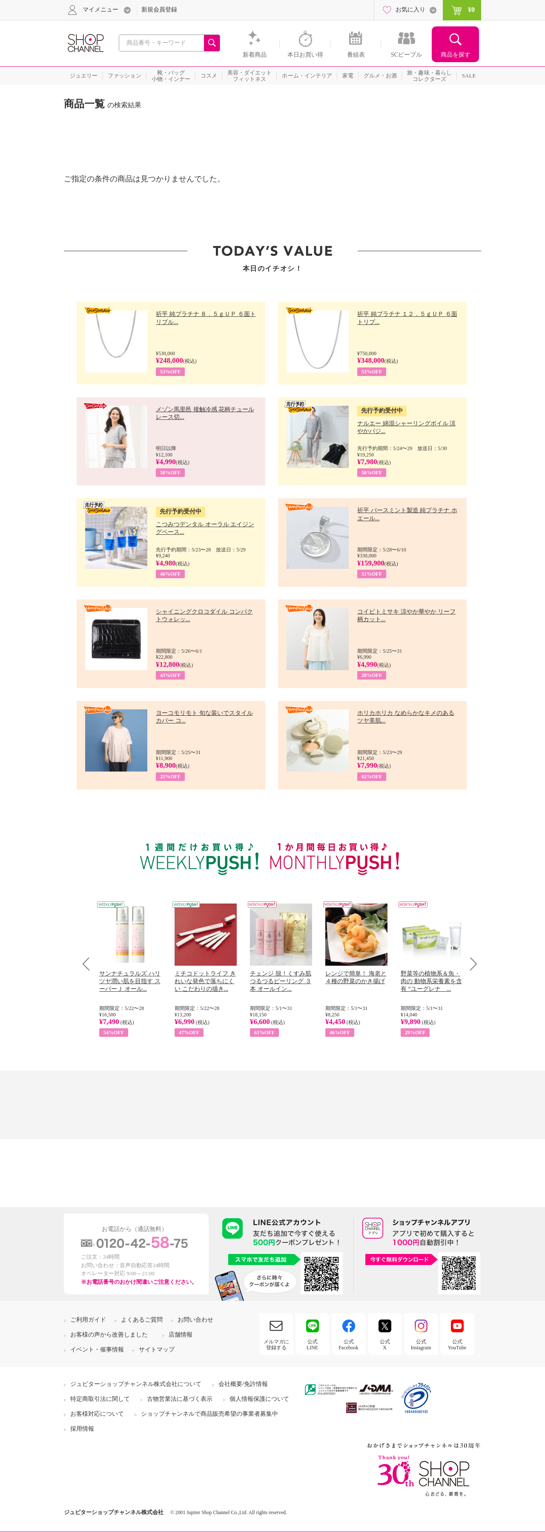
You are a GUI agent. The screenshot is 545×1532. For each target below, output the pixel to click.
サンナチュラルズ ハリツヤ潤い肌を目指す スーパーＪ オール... (130, 981)
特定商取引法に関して (100, 1399)
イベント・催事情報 (97, 1349)
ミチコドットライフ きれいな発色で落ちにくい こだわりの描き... (205, 981)
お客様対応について (97, 1414)
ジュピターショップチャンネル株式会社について (135, 1384)
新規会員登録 (159, 9)
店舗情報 (180, 1334)
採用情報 (82, 1429)
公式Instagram (421, 1345)
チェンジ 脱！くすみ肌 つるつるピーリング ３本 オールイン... (280, 981)
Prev (89, 964)
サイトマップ (157, 1349)
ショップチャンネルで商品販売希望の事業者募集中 (209, 1414)
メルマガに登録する (276, 1345)
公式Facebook (348, 1345)
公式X (385, 1345)
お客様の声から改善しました (109, 1334)
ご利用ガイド (88, 1320)
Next (471, 964)
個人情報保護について (259, 1399)
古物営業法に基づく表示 (179, 1399)
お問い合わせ (195, 1320)
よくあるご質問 (142, 1320)
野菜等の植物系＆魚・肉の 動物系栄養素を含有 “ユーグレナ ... (431, 981)
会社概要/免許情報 (243, 1384)
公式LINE (312, 1345)
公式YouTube (457, 1345)
